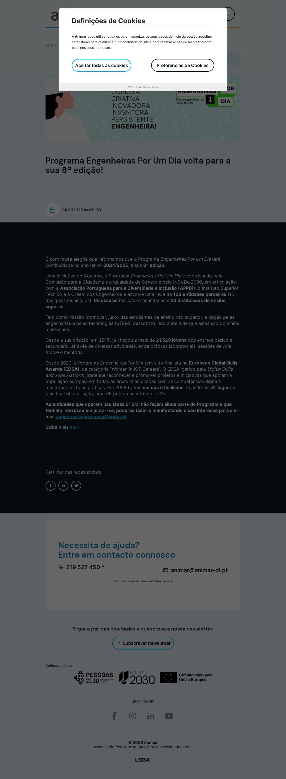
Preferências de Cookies (183, 65)
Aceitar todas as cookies (101, 65)
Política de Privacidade (143, 87)
